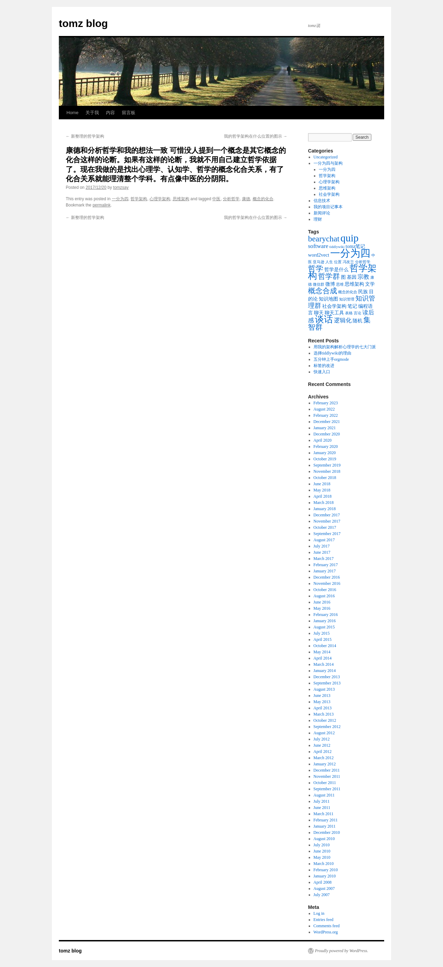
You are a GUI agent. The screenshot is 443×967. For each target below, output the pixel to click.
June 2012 (322, 745)
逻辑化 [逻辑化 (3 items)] (343, 320)
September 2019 (327, 465)
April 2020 (323, 440)
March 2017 (324, 558)
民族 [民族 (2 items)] (363, 291)
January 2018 (325, 508)
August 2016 (324, 595)
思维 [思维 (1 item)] (340, 284)
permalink (101, 205)
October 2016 (325, 589)
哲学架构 (138, 198)
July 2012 (322, 739)
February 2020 (326, 446)
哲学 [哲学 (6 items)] (315, 268)
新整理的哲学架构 (85, 136)
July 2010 (322, 844)
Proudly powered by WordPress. (341, 950)
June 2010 (322, 851)
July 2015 (322, 633)
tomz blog (83, 23)
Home (72, 112)
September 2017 (327, 533)
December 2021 (327, 421)
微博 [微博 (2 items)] (330, 284)
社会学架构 (329, 194)
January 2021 (325, 427)
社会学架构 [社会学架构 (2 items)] (334, 306)
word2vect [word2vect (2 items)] (318, 255)
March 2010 (324, 863)
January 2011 (325, 826)
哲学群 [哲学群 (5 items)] (329, 276)
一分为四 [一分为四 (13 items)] (350, 253)
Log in (319, 913)
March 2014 (324, 664)
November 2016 (327, 583)
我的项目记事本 (328, 206)
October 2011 (325, 782)
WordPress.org (326, 932)
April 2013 (323, 708)
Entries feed (324, 919)
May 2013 (322, 701)
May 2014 (322, 652)
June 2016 (322, 602)
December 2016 (327, 577)
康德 (246, 198)
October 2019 (325, 459)
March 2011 (324, 813)
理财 (318, 219)
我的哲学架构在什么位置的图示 (255, 136)
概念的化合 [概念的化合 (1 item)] (347, 292)
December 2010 (327, 832)
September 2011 (327, 788)
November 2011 (327, 776)
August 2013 (324, 689)
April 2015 (323, 639)
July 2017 (322, 546)
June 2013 (322, 695)
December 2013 (327, 676)
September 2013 (327, 683)
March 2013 (324, 714)
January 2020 (325, 452)
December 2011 (327, 770)
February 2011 (326, 820)
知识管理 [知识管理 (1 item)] (346, 299)
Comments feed (327, 925)
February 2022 (326, 415)
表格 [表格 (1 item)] (349, 313)
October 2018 (325, 477)
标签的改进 (324, 365)
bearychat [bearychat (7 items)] (324, 238)
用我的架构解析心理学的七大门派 (345, 346)
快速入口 (322, 371)
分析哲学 (231, 198)
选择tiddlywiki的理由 (332, 353)
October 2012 (325, 720)
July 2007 (322, 894)
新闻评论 (322, 213)
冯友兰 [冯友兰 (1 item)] (348, 262)
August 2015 (324, 627)
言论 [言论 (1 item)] (357, 313)
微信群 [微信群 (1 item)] (318, 284)
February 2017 (326, 564)
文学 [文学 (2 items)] (370, 284)
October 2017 (325, 527)
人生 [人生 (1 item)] (329, 262)
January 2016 (325, 620)
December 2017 (327, 515)
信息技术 (322, 200)
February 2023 (326, 402)
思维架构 (181, 198)
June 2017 (322, 552)
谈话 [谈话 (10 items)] (324, 319)
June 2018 (322, 483)
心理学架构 (160, 198)
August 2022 (324, 409)
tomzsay (121, 187)
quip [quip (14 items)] (350, 237)
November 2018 (327, 471)
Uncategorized (326, 157)
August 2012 (324, 732)
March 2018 (324, 502)
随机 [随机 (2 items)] (357, 320)
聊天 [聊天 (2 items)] (319, 312)
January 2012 (325, 764)
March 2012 (324, 757)
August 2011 (324, 795)
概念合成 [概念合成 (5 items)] (322, 291)
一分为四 (120, 198)
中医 (216, 198)
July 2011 (322, 801)
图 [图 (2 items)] (343, 277)
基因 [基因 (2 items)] (351, 277)
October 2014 (325, 645)
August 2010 (324, 838)
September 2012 (327, 726)
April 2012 (323, 751)
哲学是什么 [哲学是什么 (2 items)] (336, 269)
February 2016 (326, 614)
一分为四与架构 (328, 163)
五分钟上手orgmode (331, 359)
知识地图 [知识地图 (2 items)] (328, 299)
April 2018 (323, 496)
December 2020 (327, 434)
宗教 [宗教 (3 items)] (363, 277)
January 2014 (325, 670)
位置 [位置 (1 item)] (338, 262)
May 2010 (322, 857)
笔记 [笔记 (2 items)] (352, 306)
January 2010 (325, 876)
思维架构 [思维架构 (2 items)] (354, 284)
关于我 (92, 112)
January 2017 (325, 571)
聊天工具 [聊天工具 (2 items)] (334, 312)
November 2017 (327, 521)
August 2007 (324, 888)
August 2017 (324, 539)
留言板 (128, 112)
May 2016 (322, 608)
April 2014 (323, 658)
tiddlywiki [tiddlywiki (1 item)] (337, 247)
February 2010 (326, 869)
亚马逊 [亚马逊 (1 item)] (318, 262)
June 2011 (322, 807)
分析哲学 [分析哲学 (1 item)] (362, 262)
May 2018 (322, 490)
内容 (110, 112)
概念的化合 (263, 198)
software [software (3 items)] (318, 246)
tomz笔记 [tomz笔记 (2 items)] (355, 246)
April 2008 (323, 882)
